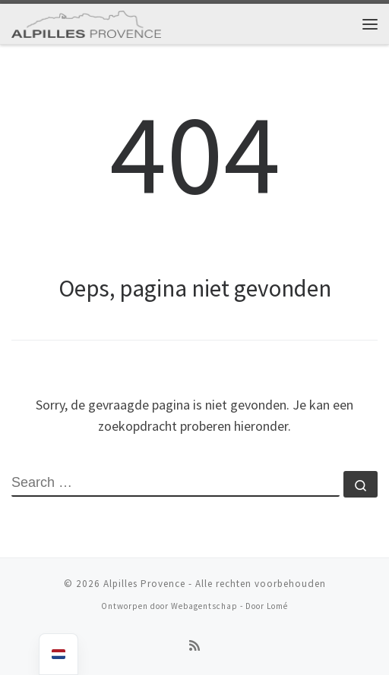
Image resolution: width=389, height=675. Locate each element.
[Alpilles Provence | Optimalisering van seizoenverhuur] (86, 22)
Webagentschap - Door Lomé (229, 606)
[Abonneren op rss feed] (194, 645)
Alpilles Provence (144, 583)
